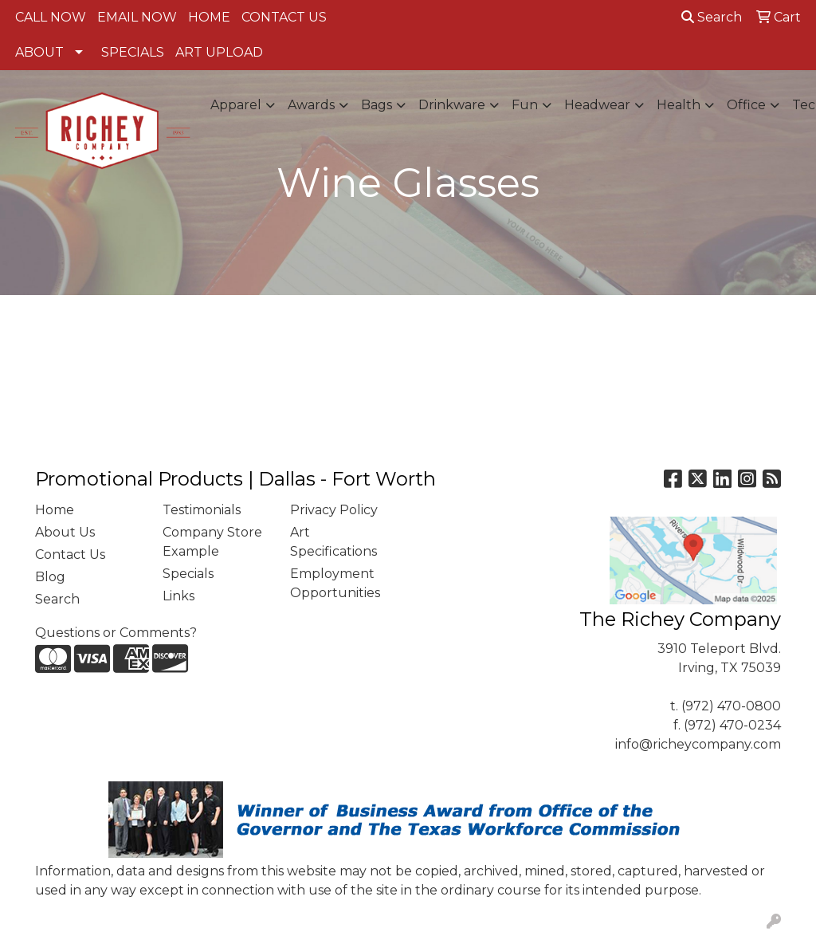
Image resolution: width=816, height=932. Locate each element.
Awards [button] (311, 104)
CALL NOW (50, 17)
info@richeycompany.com (698, 744)
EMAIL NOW (137, 17)
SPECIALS (132, 52)
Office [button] (746, 104)
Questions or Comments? (116, 632)
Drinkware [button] (451, 104)
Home (54, 509)
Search (711, 17)
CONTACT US (284, 17)
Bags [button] (376, 104)
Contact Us (70, 554)
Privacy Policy (334, 509)
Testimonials (202, 509)
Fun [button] (525, 104)
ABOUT (39, 52)
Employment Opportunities (335, 583)
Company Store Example (212, 542)
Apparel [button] (235, 104)
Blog (50, 576)
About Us (65, 532)
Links (178, 596)
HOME (209, 17)
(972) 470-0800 (731, 706)
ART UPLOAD (219, 52)
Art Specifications (333, 542)
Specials (188, 573)
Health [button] (678, 104)
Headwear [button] (597, 104)
